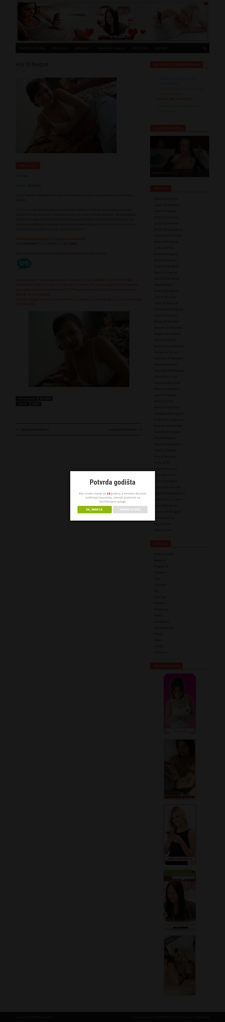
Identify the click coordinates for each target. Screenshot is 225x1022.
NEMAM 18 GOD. (130, 509)
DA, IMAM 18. (94, 509)
